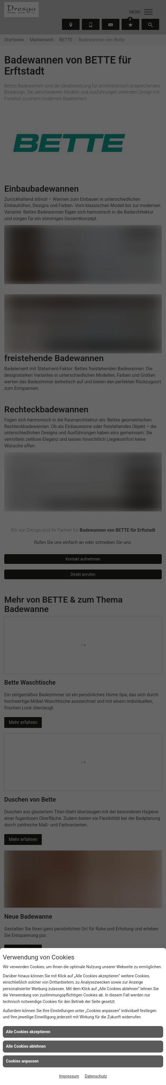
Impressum (69, 1076)
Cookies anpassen (22, 1061)
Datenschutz (96, 1076)
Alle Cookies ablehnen (26, 1046)
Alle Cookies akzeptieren (28, 1031)
